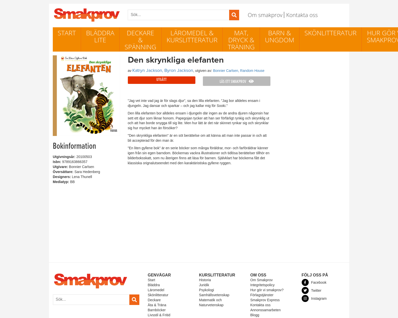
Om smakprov (265, 15)
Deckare (154, 300)
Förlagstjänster (262, 295)
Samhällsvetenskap (214, 295)
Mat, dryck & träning (241, 39)
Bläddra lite (100, 36)
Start (67, 32)
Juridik (204, 285)
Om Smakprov (261, 280)
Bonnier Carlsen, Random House (238, 71)
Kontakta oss (302, 15)
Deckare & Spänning (140, 39)
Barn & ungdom (279, 36)
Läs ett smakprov (237, 82)
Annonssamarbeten (265, 310)
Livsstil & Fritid (159, 315)
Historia (205, 280)
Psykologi (206, 290)
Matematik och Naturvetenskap (211, 302)
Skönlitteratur (330, 32)
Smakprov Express (265, 300)
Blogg (254, 315)
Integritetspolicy (262, 285)
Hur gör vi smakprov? (267, 290)
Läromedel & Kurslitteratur (192, 36)
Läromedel (156, 290)
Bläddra (154, 285)
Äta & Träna (157, 305)
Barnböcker (157, 310)
